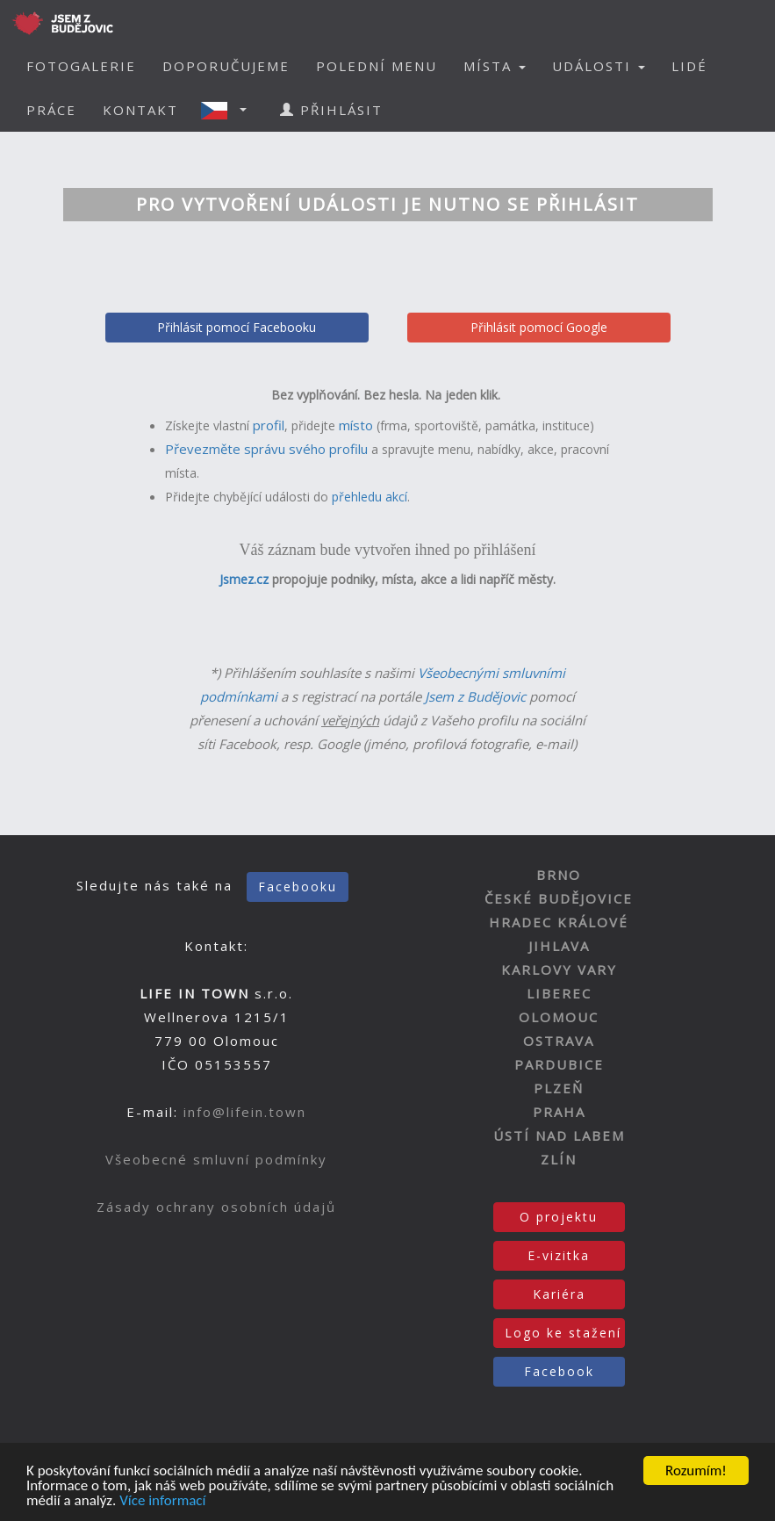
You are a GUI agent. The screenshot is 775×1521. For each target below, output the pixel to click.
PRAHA (559, 1112)
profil (268, 425)
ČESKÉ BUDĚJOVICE (558, 898)
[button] (229, 110)
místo (356, 425)
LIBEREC (559, 993)
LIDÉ (689, 66)
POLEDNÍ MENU (376, 66)
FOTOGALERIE (81, 66)
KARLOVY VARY (559, 969)
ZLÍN (559, 1159)
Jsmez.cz (244, 579)
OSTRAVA (558, 1040)
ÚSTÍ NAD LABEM (559, 1135)
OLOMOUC (559, 1017)
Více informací (162, 1501)
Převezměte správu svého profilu (266, 449)
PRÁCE (51, 110)
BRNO (558, 874)
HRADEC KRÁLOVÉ (558, 922)
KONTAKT (140, 110)
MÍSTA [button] (494, 66)
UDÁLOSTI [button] (598, 66)
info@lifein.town (244, 1112)
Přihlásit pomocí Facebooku (236, 327)
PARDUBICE (559, 1064)
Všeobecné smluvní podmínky (216, 1159)
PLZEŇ (559, 1088)
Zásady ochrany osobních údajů (216, 1206)
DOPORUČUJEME (226, 66)
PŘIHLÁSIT (331, 110)
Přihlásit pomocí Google (538, 327)
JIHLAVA (559, 946)
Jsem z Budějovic (475, 696)
